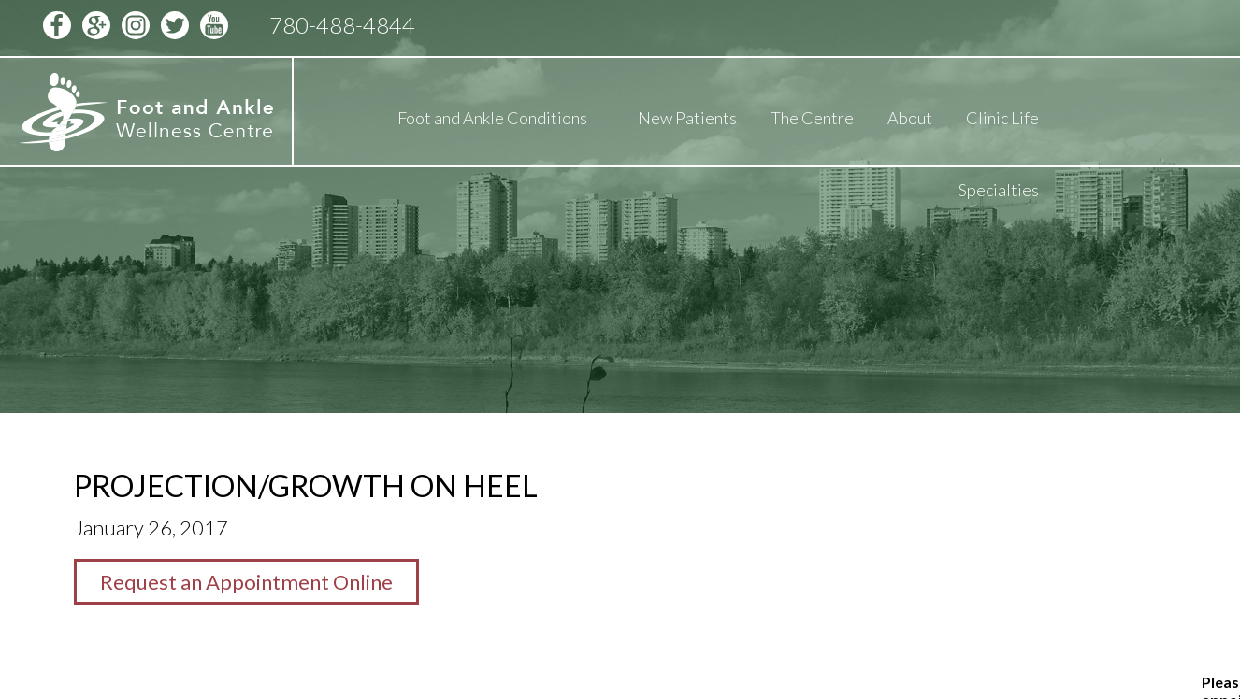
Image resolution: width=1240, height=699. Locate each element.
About (909, 117)
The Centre (812, 117)
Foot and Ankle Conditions (492, 117)
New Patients (687, 117)
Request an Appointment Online (246, 581)
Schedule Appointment (1048, 25)
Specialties (999, 189)
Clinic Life (1002, 117)
